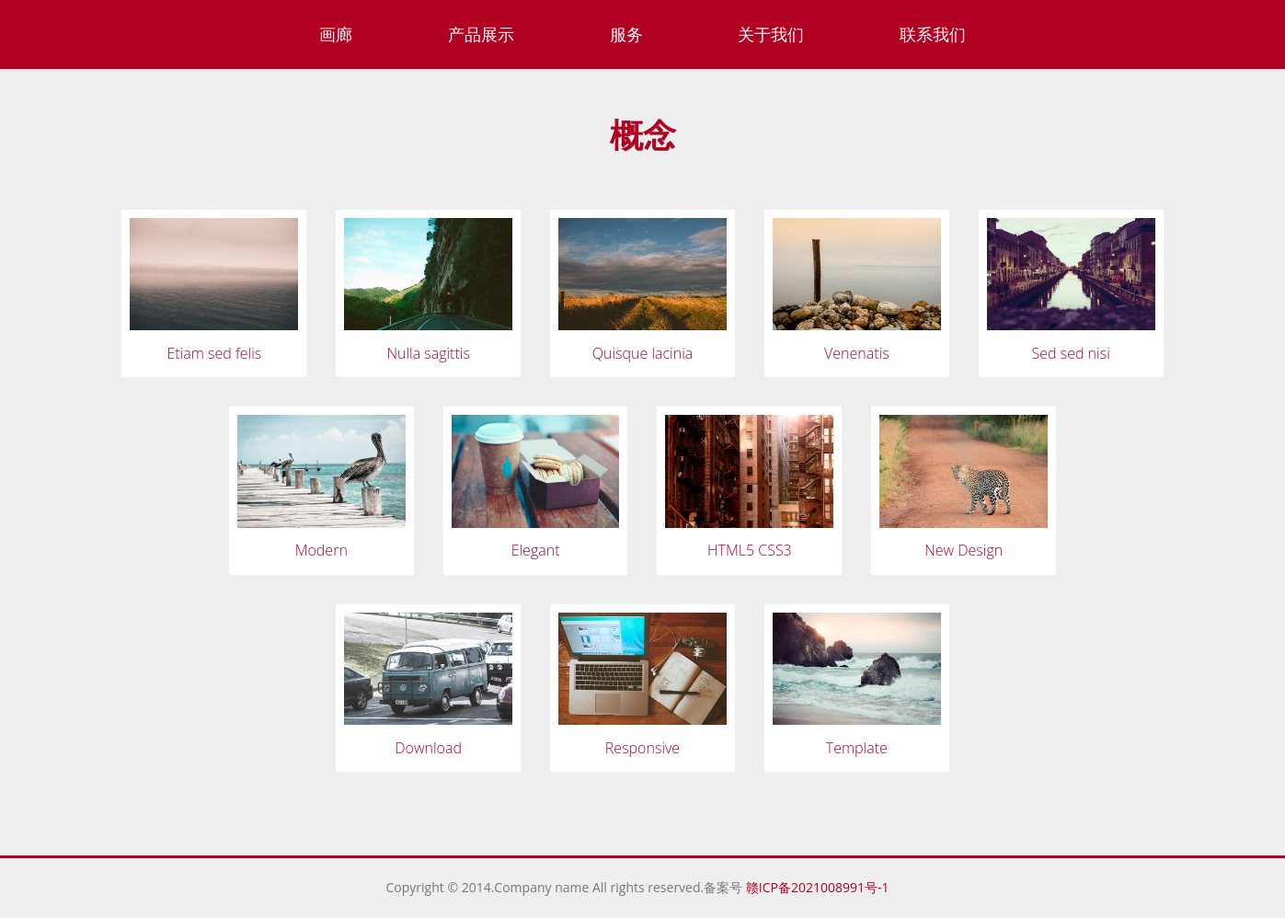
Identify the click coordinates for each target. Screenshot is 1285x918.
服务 (626, 34)
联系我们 (933, 34)
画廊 (335, 34)
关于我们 (771, 34)
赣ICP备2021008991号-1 (820, 887)
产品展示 (481, 34)
